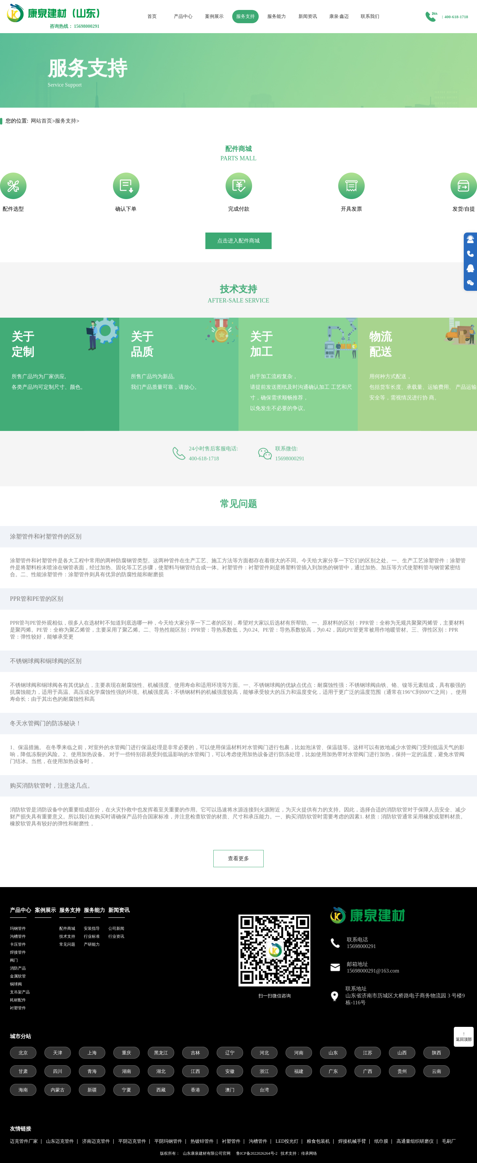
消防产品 (18, 968)
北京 (23, 1052)
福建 (298, 1071)
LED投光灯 (287, 1141)
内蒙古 (58, 1089)
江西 (195, 1071)
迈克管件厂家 (24, 1141)
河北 (264, 1052)
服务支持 (65, 121)
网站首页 (41, 121)
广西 (367, 1071)
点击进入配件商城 (238, 240)
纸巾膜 (381, 1141)
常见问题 (67, 944)
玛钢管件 (18, 928)
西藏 (161, 1089)
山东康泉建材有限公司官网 (207, 1153)
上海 (92, 1052)
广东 (333, 1071)
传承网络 (309, 1153)
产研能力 (92, 944)
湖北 (161, 1071)
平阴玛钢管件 (168, 1141)
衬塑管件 (18, 1008)
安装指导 (92, 928)
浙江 (264, 1071)
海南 (23, 1089)
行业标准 (92, 936)
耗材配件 (18, 1000)
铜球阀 (16, 984)
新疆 (92, 1089)
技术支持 (67, 936)
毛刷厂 (449, 1141)
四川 (57, 1071)
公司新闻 (116, 928)
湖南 (126, 1071)
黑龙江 (161, 1052)
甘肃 (23, 1071)
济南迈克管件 (96, 1141)
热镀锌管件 (202, 1141)
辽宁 (230, 1052)
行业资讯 (116, 936)
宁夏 (126, 1089)
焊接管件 (18, 952)
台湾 (264, 1089)
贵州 (402, 1071)
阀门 (14, 960)
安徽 (230, 1071)
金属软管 (18, 976)
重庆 (126, 1052)
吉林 (195, 1052)
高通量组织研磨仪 (415, 1141)
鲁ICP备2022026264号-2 (257, 1153)
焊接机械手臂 (352, 1141)
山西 (402, 1052)
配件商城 (67, 928)
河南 (298, 1052)
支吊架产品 (20, 992)
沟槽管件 (18, 936)
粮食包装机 (318, 1141)
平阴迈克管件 (132, 1141)
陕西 (436, 1052)
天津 (57, 1052)
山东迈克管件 (60, 1141)
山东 (333, 1052)
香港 (195, 1089)
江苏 (367, 1052)
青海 (92, 1071)
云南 (436, 1071)
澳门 (230, 1089)
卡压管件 (18, 944)
